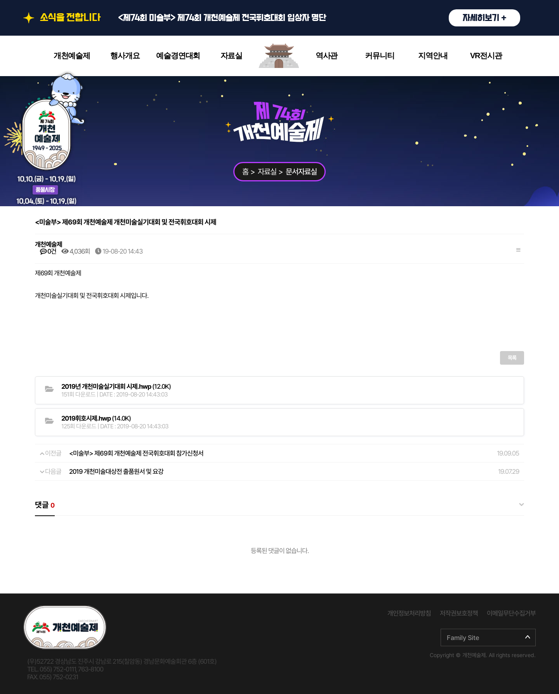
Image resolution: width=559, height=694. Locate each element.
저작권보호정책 (459, 613)
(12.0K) (116, 386)
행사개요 (124, 55)
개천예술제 (72, 55)
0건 (48, 251)
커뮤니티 (379, 55)
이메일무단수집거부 (511, 613)
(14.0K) (96, 418)
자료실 (231, 55)
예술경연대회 (178, 55)
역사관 (326, 55)
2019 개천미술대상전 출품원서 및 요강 (116, 471)
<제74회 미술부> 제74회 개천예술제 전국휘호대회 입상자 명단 (319, 17)
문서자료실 (301, 171)
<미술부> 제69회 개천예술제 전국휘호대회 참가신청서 (136, 453)
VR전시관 (486, 55)
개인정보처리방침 (409, 613)
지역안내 (432, 55)
